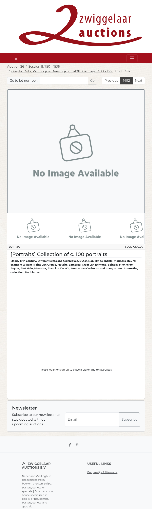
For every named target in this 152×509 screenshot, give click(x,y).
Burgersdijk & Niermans (102, 472)
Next (138, 80)
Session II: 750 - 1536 (44, 66)
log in (52, 369)
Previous (111, 80)
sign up (64, 369)
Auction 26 (15, 66)
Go (92, 80)
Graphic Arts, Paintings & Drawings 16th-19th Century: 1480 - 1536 (62, 71)
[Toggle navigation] (132, 58)
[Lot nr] (64, 80)
